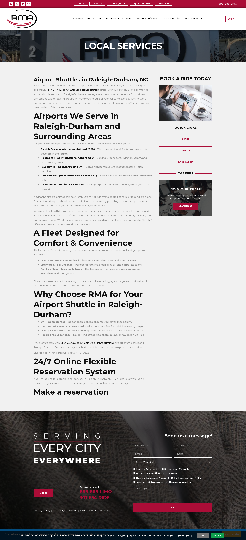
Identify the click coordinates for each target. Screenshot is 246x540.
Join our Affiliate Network (151, 481)
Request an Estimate (177, 468)
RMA (149, 219)
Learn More (185, 211)
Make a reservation (73, 391)
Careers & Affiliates (146, 18)
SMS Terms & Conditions (95, 509)
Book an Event (145, 472)
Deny (199, 535)
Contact (127, 18)
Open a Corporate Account (152, 476)
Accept (213, 535)
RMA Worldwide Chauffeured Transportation (72, 89)
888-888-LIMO (96, 491)
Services (78, 18)
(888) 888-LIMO (227, 3)
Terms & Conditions (65, 509)
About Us (93, 18)
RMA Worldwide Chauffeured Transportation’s (87, 342)
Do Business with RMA (187, 476)
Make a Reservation (148, 468)
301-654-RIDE (95, 496)
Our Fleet (111, 18)
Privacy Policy (42, 509)
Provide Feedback (182, 481)
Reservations (192, 18)
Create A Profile (170, 18)
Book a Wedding (168, 472)
